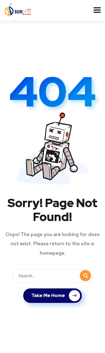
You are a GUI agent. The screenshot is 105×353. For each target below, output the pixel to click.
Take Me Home (55, 295)
